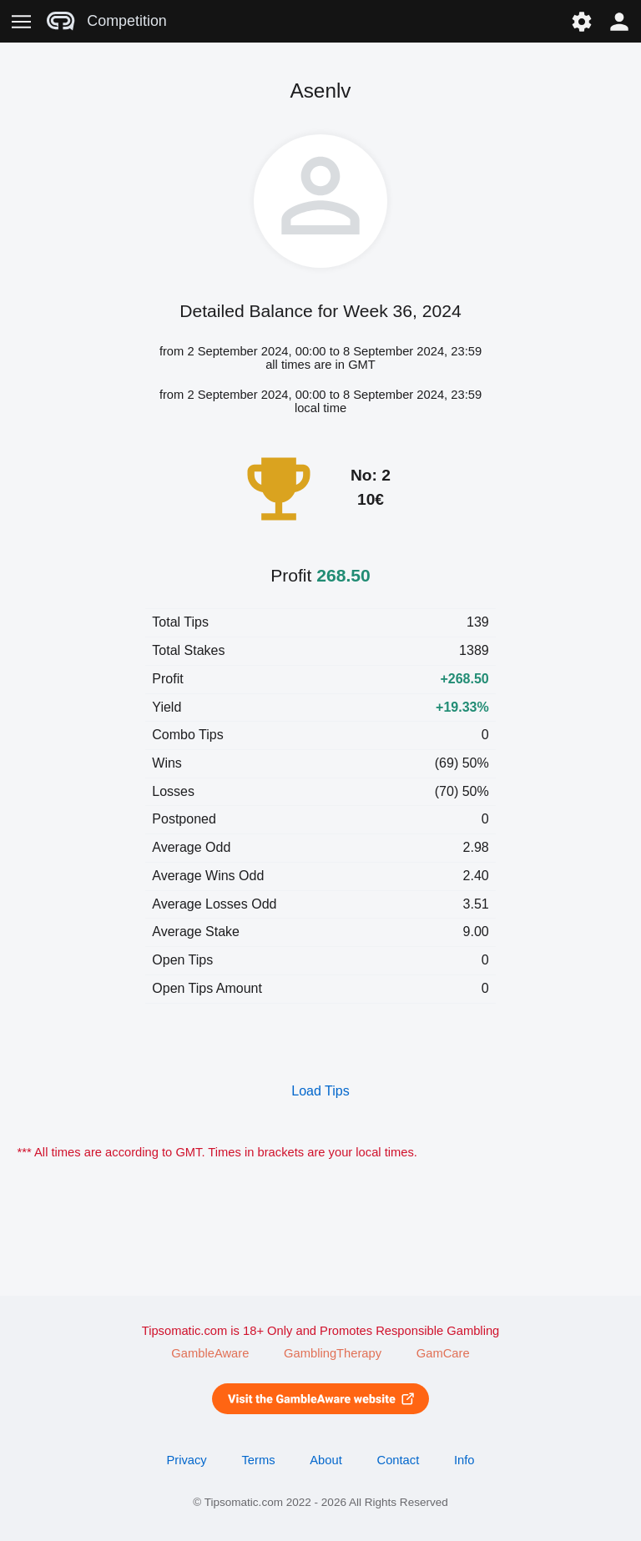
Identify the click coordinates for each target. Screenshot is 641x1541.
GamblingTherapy (332, 1353)
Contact (398, 1460)
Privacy (186, 1460)
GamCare (443, 1353)
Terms (258, 1460)
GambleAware (210, 1353)
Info (464, 1460)
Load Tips (320, 1091)
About (325, 1460)
